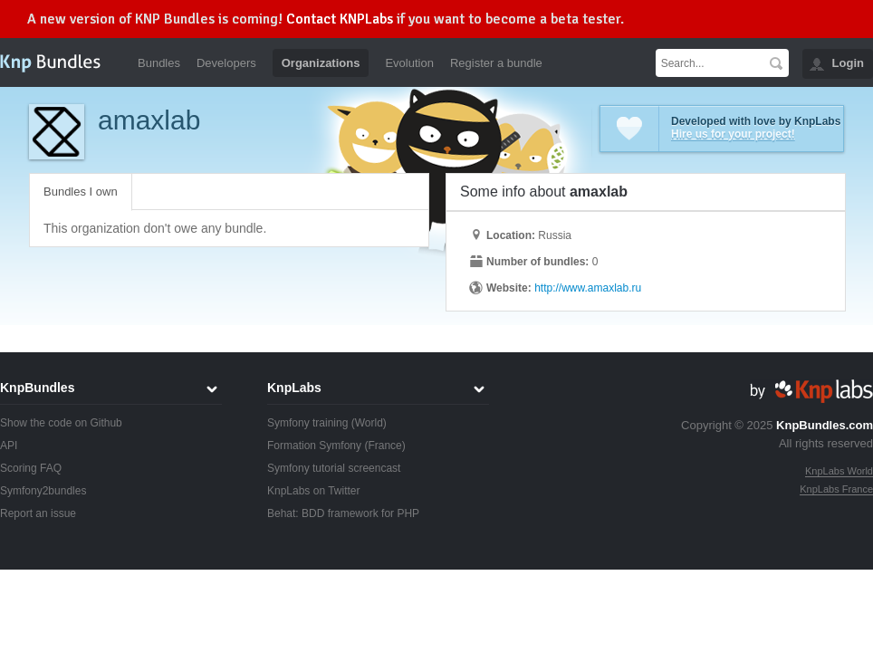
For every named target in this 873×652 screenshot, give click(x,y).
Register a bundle (496, 63)
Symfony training (307, 423)
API (8, 445)
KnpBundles (37, 387)
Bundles (159, 63)
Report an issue (38, 513)
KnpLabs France (836, 489)
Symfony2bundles (43, 490)
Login (848, 63)
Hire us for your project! (733, 134)
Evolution (409, 63)
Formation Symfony (314, 445)
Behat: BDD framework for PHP (343, 513)
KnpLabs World (839, 470)
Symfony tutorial (306, 468)
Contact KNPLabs (339, 19)
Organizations (321, 63)
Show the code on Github (61, 423)
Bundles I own (80, 191)
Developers (226, 63)
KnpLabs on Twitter (313, 490)
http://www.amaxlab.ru (587, 288)
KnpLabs (294, 387)
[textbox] (709, 63)
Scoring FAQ (31, 468)
